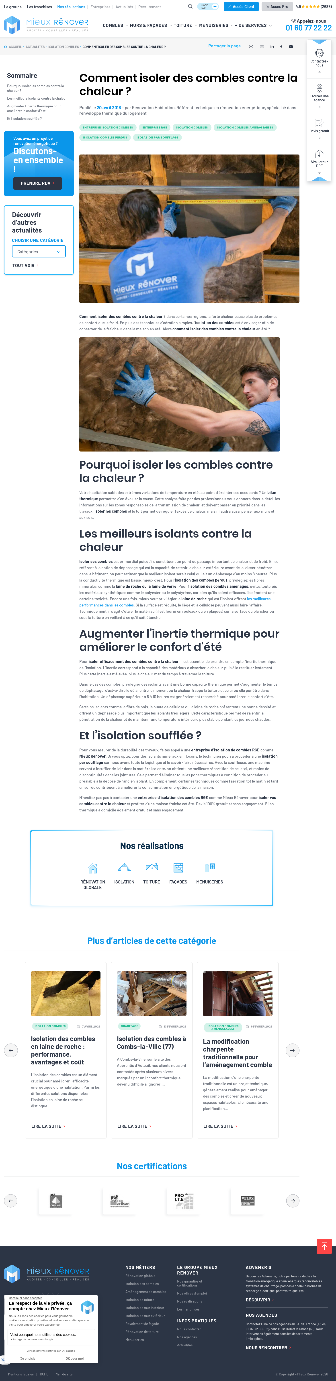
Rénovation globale (140, 1276)
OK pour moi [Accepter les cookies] (75, 1359)
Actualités (124, 6)
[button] (292, 1050)
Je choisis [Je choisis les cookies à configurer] (27, 1359)
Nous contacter (189, 1329)
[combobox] (39, 251)
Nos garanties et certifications (189, 1283)
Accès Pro (277, 6)
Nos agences (187, 1337)
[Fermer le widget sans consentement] (25, 1298)
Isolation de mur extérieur (145, 1316)
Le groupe (13, 6)
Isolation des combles (142, 1284)
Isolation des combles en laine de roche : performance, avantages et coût (63, 1050)
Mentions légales (21, 1374)
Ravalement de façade (142, 1324)
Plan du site (63, 1374)
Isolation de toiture (139, 1300)
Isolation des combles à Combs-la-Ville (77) (151, 1042)
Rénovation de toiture (142, 1332)
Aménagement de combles (145, 1292)
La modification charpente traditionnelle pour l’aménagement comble (237, 1052)
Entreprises (100, 6)
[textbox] (29, 251)
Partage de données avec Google (32, 1339)
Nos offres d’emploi (192, 1293)
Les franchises (39, 6)
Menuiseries (134, 1340)
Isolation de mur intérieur (144, 1308)
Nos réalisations (71, 6)
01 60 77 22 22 (309, 27)
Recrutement (149, 6)
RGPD (44, 1374)
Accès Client (241, 6)
